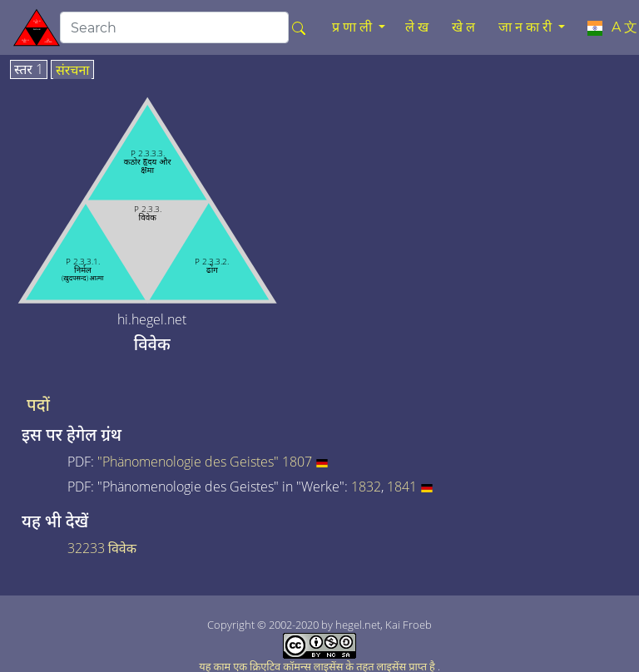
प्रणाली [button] (353, 27)
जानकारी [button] (526, 27)
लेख (418, 27)
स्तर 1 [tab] (28, 69)
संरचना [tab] (73, 70)
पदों (38, 405)
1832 (366, 486)
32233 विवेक (101, 548)
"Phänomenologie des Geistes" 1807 (204, 461)
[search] (174, 27)
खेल (465, 27)
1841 (402, 486)
